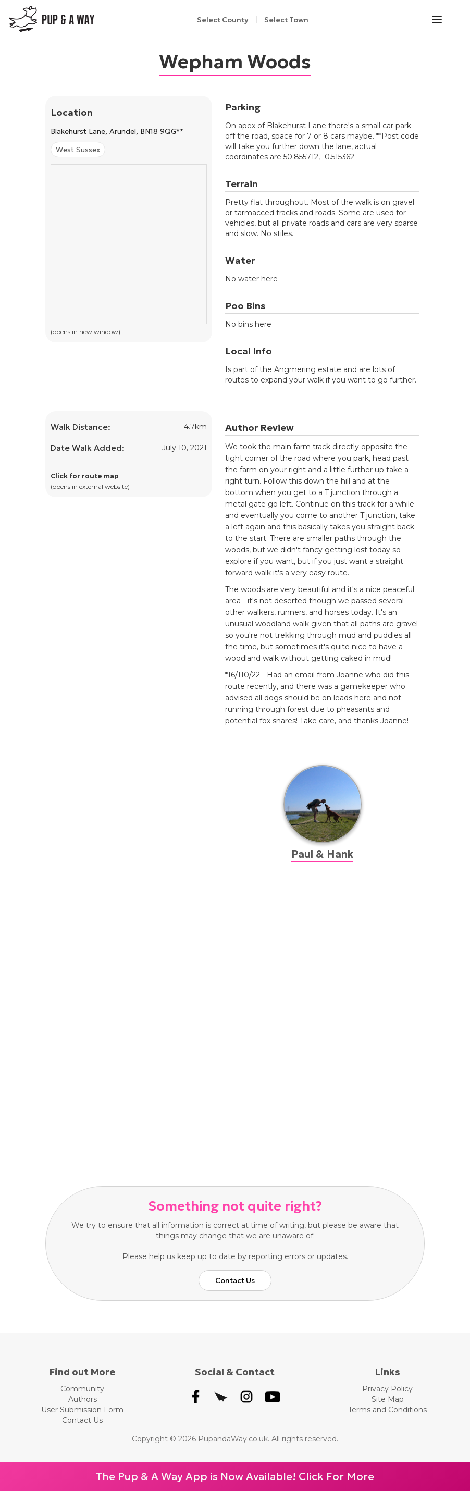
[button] (441, 20)
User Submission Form (82, 1409)
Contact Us (235, 1280)
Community (82, 1389)
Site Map (388, 1399)
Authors (82, 1399)
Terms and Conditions (387, 1409)
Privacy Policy (387, 1389)
